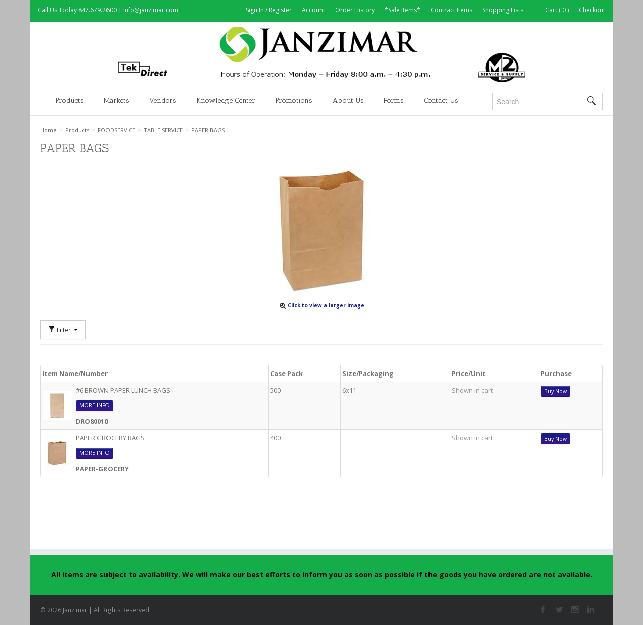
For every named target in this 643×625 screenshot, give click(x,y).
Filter (63, 330)
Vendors (162, 100)
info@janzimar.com (150, 10)
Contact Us (441, 100)
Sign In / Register (269, 10)
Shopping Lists (502, 10)
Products (69, 100)
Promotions (293, 100)
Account (313, 10)
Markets (116, 100)
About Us (348, 100)
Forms (394, 100)
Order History (355, 10)
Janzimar (321, 54)
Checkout (592, 10)
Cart (551, 10)
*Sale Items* (402, 10)
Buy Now (555, 391)
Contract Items (451, 10)
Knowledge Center (225, 100)
